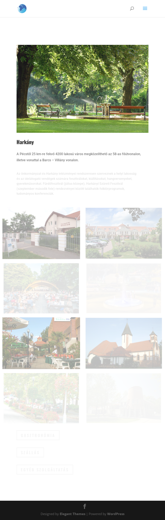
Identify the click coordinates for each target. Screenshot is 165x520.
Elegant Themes (72, 514)
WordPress (115, 514)
